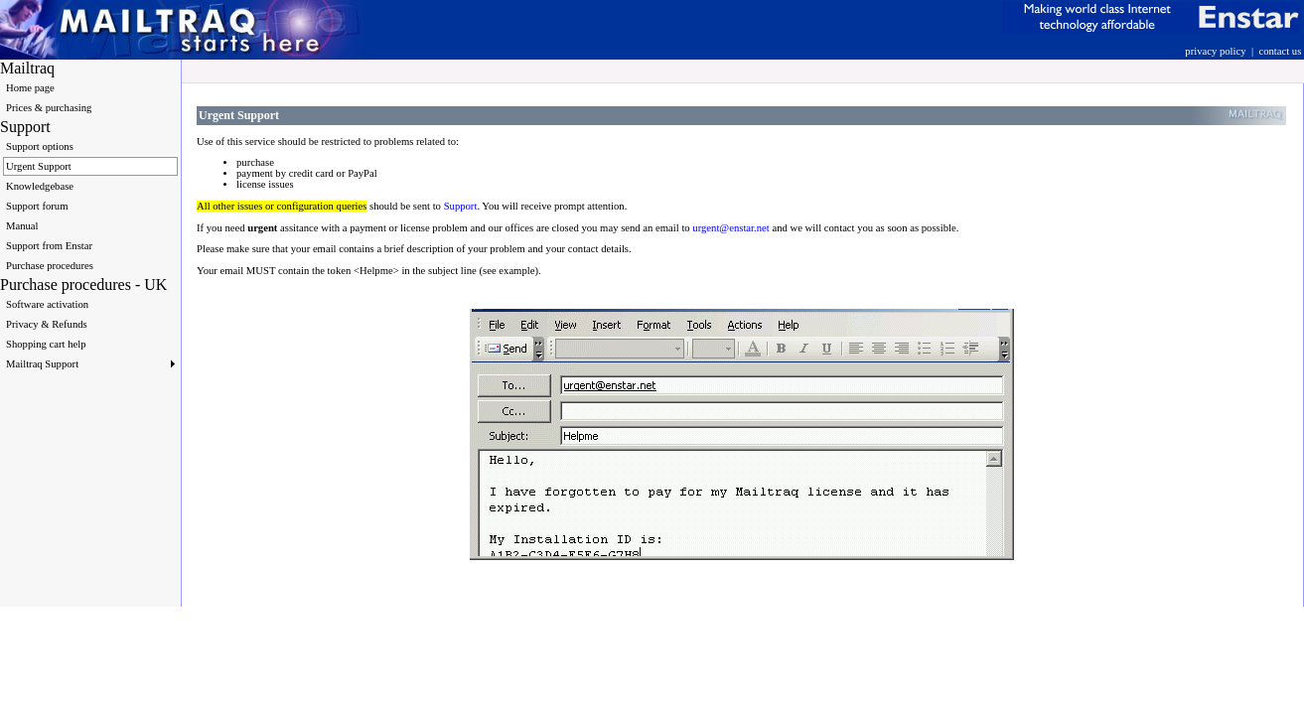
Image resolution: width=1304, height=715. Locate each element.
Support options (39, 146)
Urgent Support (39, 166)
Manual (22, 225)
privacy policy (1215, 51)
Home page (30, 87)
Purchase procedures (49, 265)
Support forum (37, 206)
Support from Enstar (49, 245)
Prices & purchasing (48, 107)
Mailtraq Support (90, 363)
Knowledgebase (39, 186)
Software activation (47, 304)
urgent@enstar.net (730, 227)
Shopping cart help (46, 344)
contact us (1279, 51)
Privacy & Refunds (46, 324)
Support (461, 206)
